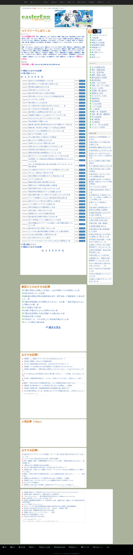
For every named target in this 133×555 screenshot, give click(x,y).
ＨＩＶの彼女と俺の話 (33, 322)
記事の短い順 (56, 64)
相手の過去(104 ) (39, 49)
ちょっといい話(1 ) (40, 56)
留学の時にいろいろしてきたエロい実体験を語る (45, 96)
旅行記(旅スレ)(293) (75, 36)
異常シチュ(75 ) (27, 50)
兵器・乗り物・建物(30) (28, 42)
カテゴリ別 (71, 2)
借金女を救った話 (31, 316)
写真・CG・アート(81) (45, 38)
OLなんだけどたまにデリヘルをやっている (43, 118)
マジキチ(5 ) (57, 49)
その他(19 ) (45, 52)
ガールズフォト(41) (27, 40)
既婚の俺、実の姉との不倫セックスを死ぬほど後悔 (46, 128)
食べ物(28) (48, 42)
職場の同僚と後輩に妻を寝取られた (41, 182)
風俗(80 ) (31, 56)
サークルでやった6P (36, 99)
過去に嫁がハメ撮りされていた (39, 210)
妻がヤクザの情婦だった (37, 134)
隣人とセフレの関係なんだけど (39, 140)
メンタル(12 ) (29, 49)
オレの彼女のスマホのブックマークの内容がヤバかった (48, 170)
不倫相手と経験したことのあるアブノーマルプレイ (46, 115)
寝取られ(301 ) (37, 50)
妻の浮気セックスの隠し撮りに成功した (42, 84)
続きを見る (53, 327)
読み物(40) (44, 40)
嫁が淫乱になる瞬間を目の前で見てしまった (44, 112)
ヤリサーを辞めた (35, 179)
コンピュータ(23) (78, 42)
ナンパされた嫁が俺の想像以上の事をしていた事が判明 (48, 231)
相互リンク (96, 57)
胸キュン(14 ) (49, 49)
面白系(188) (96, 80)
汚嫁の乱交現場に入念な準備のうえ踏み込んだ (43, 313)
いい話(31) (68, 40)
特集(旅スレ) (101, 2)
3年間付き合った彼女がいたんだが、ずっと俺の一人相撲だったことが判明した (100, 197)
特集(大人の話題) (81, 2)
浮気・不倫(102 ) (36, 52)
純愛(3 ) (51, 52)
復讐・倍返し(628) (63, 36)
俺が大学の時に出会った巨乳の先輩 (41, 93)
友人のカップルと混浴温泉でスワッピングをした (45, 131)
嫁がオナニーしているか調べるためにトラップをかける (48, 156)
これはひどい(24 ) (30, 54)
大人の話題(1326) (98, 67)
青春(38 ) (64, 49)
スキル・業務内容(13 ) (61, 52)
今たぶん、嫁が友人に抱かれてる (40, 173)
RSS (108, 2)
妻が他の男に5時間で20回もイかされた (42, 217)
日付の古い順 (38, 64)
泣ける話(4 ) (54, 50)
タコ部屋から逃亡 (31, 307)
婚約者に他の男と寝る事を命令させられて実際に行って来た (49, 124)
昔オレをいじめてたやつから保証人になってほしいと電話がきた (100, 156)
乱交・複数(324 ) (61, 56)
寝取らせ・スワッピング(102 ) (53, 47)
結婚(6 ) (25, 56)
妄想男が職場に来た (97, 226)
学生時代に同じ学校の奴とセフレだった (42, 150)
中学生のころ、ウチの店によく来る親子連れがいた (45, 319)
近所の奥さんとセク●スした (38, 90)
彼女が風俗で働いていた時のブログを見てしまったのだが (48, 195)
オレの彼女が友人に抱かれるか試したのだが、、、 (46, 106)
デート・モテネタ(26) (65, 42)
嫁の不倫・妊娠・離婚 (98, 223)
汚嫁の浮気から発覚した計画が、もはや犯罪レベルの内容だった (50, 290)
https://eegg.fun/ (66, 553)
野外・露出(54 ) (67, 47)
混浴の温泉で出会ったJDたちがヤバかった (43, 188)
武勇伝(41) (37, 40)
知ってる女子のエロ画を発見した (40, 109)
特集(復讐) (91, 2)
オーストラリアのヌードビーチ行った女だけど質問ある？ (48, 241)
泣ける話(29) (40, 42)
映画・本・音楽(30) (77, 40)
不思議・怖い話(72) (68, 38)
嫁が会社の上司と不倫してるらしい (41, 228)
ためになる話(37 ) (63, 54)
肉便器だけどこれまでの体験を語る (41, 213)
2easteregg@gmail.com (75, 553)
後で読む (46, 2)
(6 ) (60, 50)
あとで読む (82, 80)
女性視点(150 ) (52, 54)
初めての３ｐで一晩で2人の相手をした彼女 (43, 201)
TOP (26, 2)
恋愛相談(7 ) (72, 54)
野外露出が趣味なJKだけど (38, 87)
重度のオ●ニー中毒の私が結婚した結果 (42, 185)
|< (22, 77)
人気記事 (54, 2)
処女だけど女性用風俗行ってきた (40, 81)
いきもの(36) (52, 40)
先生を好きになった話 (33, 293)
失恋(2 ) (45, 54)
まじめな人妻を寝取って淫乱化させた (42, 234)
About (12, 547)
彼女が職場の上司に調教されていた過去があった (45, 176)
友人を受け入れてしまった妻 (39, 238)
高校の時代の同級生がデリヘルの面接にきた (44, 192)
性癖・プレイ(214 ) (27, 47)
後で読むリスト (97, 52)
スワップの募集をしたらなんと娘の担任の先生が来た (47, 198)
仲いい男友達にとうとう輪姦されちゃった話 (44, 220)
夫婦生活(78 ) (77, 47)
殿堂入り (62, 2)
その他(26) (55, 42)
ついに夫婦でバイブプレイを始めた (41, 204)
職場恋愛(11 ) (46, 50)
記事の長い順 (47, 64)
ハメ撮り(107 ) (71, 56)
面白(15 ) (39, 54)
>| (42, 77)
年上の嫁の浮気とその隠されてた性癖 (42, 137)
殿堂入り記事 (97, 40)
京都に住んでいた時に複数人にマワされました (45, 146)
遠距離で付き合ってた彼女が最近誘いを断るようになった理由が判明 (100, 182)
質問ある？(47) (79, 38)
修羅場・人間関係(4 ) (75, 52)
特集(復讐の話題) (98, 45)
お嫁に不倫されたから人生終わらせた (40, 310)
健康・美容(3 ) (72, 49)
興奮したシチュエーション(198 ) (71, 50)
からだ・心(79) (57, 38)
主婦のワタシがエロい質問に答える (41, 143)
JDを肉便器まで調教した (37, 121)
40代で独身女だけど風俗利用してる (41, 207)
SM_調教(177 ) (51, 56)
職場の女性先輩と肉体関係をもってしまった (44, 153)
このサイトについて (35, 2)
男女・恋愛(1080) (41, 36)
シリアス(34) (60, 40)
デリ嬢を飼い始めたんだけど (101, 166)
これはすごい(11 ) (39, 47)
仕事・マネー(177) (32, 38)
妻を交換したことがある (37, 102)
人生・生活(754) (52, 36)
